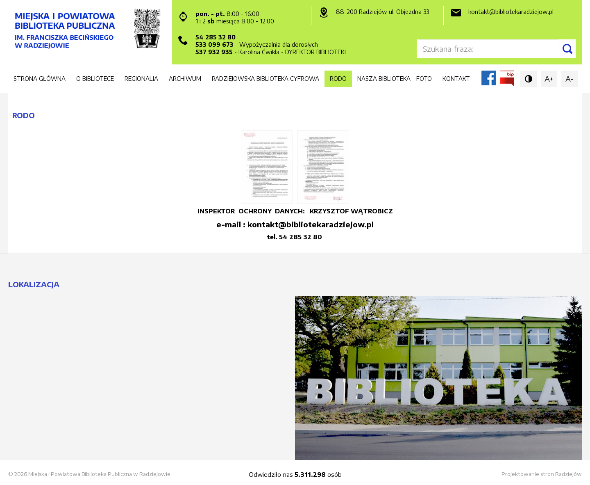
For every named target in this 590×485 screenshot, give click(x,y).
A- (569, 78)
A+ (549, 78)
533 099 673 (214, 44)
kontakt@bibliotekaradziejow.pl (511, 11)
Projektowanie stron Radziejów (542, 474)
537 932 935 (214, 51)
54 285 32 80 (215, 37)
